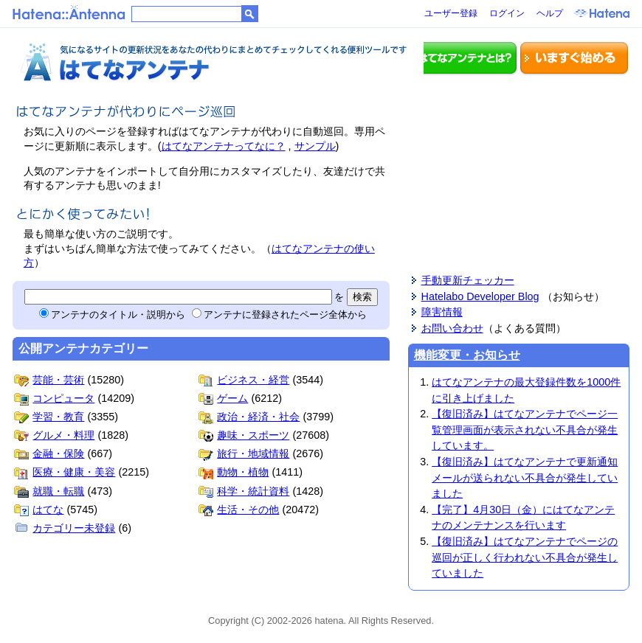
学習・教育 (49, 417)
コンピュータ (54, 398)
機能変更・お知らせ (467, 355)
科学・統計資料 (244, 491)
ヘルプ (549, 13)
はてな (38, 509)
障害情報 (442, 312)
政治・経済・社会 (249, 417)
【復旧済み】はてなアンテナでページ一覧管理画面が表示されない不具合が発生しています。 (525, 429)
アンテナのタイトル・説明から (112, 314)
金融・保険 (49, 453)
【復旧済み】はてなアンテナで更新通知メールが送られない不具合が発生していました (525, 477)
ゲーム (223, 398)
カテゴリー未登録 (64, 528)
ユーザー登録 (450, 13)
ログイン (507, 13)
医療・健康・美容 (64, 472)
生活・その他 (239, 509)
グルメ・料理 (54, 435)
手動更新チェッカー (467, 280)
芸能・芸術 (49, 380)
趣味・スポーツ (244, 435)
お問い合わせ (452, 328)
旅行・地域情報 (244, 453)
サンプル (315, 146)
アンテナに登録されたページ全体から (279, 314)
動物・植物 (234, 472)
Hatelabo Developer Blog (480, 296)
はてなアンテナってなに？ (224, 146)
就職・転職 (49, 491)
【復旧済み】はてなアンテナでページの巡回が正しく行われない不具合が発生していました (525, 557)
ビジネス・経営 (244, 380)
